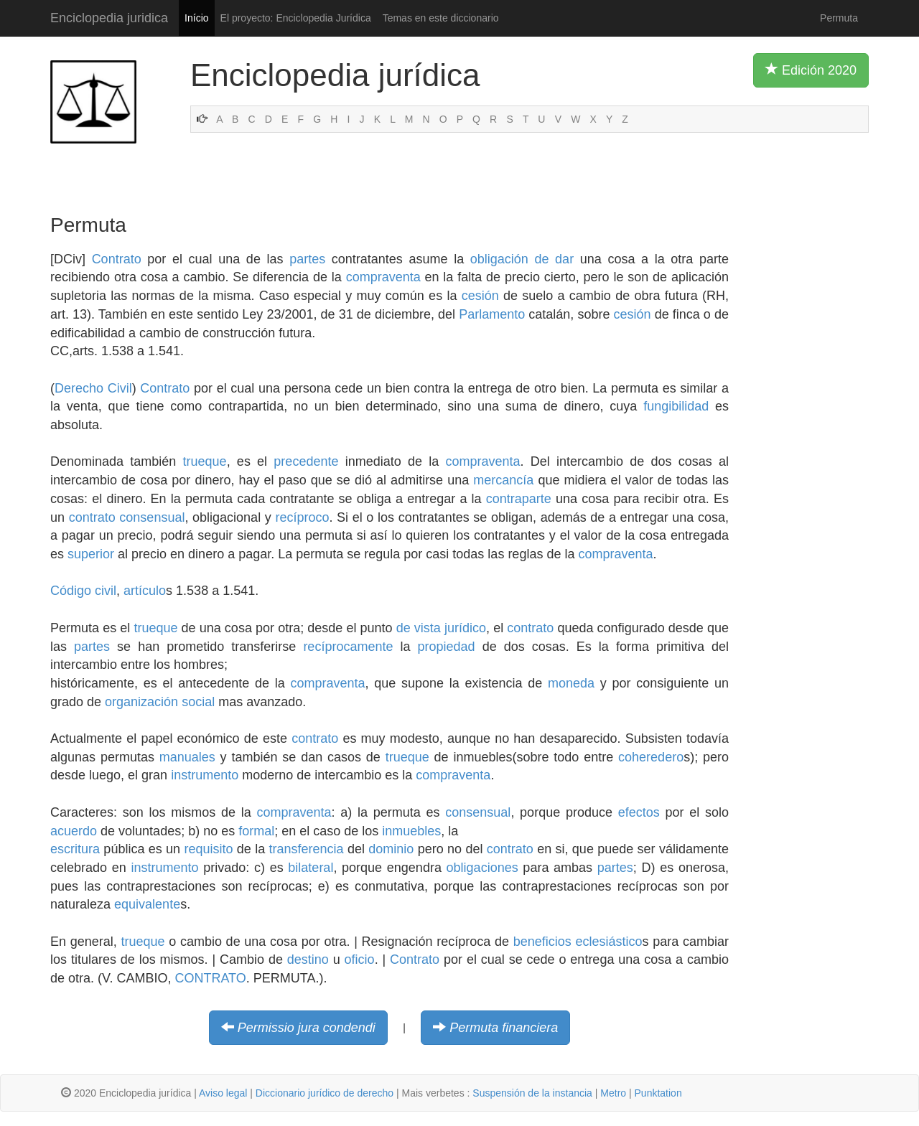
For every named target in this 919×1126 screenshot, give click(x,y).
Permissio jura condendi (306, 1028)
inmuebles (411, 831)
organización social (160, 702)
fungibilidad (676, 406)
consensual (152, 517)
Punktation (658, 1093)
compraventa (383, 277)
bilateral (310, 867)
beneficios (542, 941)
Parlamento (492, 314)
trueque (205, 461)
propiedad (446, 646)
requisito (208, 849)
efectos (639, 812)
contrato (92, 517)
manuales (187, 757)
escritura (75, 849)
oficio (360, 959)
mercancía (503, 480)
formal (256, 831)
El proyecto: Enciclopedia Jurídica (295, 18)
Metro (613, 1093)
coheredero (651, 757)
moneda (571, 683)
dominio (391, 849)
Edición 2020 (811, 70)
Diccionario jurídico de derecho (324, 1093)
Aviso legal (223, 1093)
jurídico (465, 628)
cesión (480, 295)
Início (196, 18)
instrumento (204, 775)
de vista (418, 628)
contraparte (518, 499)
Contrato (116, 259)
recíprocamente (348, 646)
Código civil (83, 590)
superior (90, 554)
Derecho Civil (93, 388)
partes (307, 259)
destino (308, 959)
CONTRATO (210, 978)
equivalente (147, 904)
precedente (306, 461)
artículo (144, 590)
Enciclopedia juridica (109, 18)
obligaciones (482, 867)
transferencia (306, 849)
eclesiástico (609, 941)
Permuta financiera (503, 1028)
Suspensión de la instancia (532, 1093)
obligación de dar (522, 259)
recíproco (302, 517)
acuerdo (73, 831)
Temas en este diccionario (441, 18)
